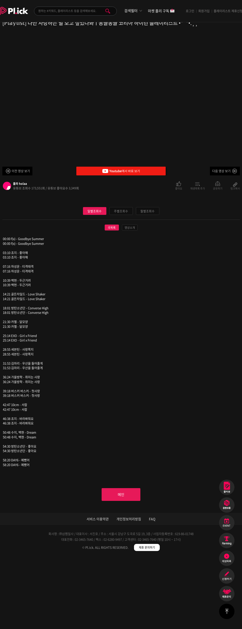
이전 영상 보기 (21, 171)
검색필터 (131, 11)
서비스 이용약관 (97, 591)
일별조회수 (94, 282)
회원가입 (204, 11)
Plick (14, 14)
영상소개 (130, 299)
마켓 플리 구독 (161, 11)
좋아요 (178, 188)
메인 (121, 566)
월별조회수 (147, 282)
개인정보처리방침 (129, 591)
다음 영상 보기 (221, 171)
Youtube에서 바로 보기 (121, 171)
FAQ (152, 591)
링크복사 (235, 188)
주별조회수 (121, 282)
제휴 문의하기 (147, 619)
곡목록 (112, 299)
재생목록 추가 (197, 188)
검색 (107, 11)
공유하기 (217, 188)
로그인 (190, 11)
